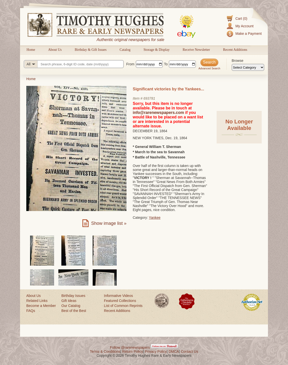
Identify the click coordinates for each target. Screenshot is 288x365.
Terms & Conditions (105, 351)
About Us (55, 50)
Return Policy (132, 351)
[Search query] (74, 64)
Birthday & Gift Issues (90, 50)
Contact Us (189, 351)
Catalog (124, 50)
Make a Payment (248, 34)
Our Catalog (70, 306)
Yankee (154, 218)
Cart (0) (241, 19)
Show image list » (108, 223)
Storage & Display (156, 50)
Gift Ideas (68, 301)
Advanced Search (209, 68)
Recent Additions (235, 50)
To (166, 64)
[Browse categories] (248, 67)
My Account (244, 26)
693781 (149, 98)
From (130, 64)
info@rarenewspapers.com (158, 112)
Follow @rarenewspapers (130, 347)
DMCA (174, 351)
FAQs (30, 311)
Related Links (37, 301)
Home (31, 50)
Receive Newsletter (196, 50)
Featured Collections (120, 301)
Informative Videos (118, 296)
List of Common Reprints (123, 306)
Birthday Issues (73, 296)
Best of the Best (73, 311)
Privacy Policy (156, 351)
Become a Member (41, 306)
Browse (237, 61)
